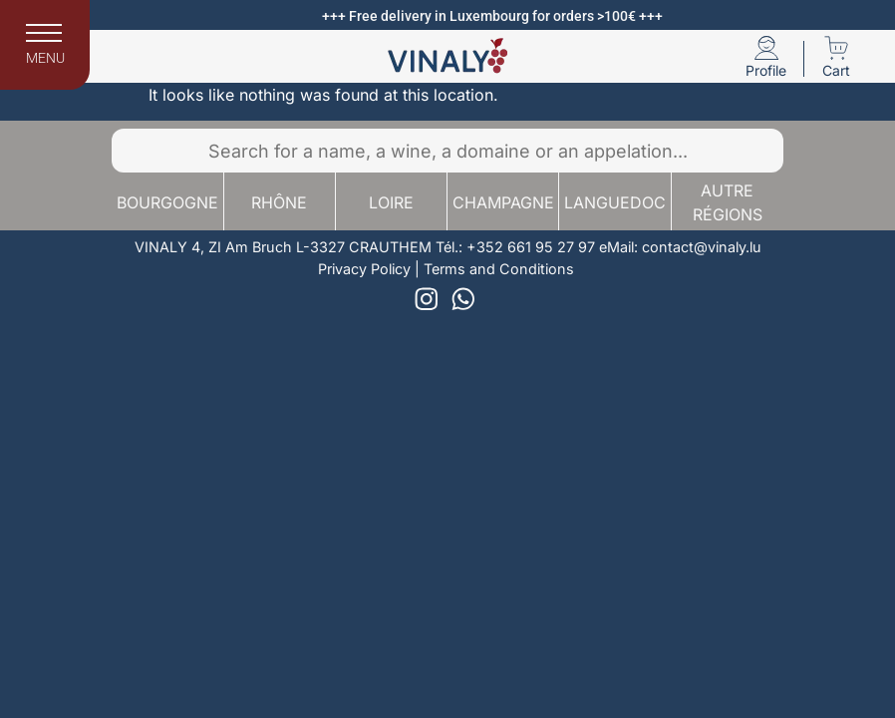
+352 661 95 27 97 (530, 246)
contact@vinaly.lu (701, 246)
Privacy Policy (364, 268)
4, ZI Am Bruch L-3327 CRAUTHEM (311, 246)
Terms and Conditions (499, 268)
